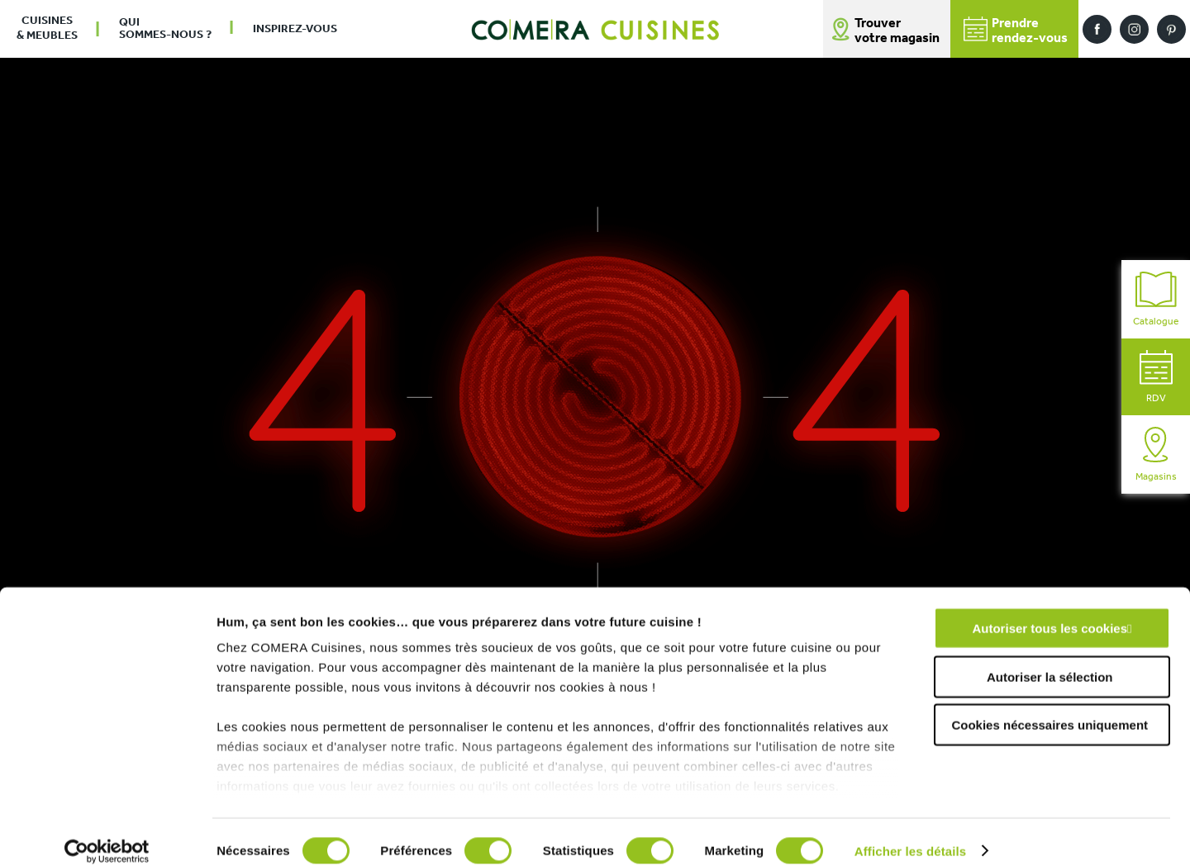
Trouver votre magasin (897, 31)
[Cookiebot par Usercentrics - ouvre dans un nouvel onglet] (107, 833)
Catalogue (1155, 299)
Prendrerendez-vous (1016, 31)
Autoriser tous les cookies (1049, 611)
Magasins (1156, 454)
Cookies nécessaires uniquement (1049, 708)
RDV (1156, 377)
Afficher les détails (910, 833)
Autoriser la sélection (1050, 659)
